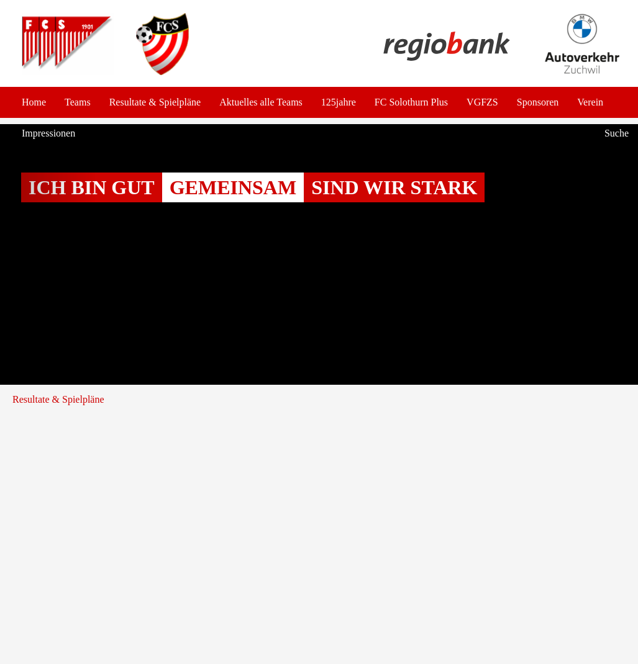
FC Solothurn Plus (411, 102)
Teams (78, 102)
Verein (590, 102)
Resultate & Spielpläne (155, 102)
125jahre (338, 102)
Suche (616, 133)
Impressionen (48, 133)
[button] (48, 254)
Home (34, 102)
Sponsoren (538, 102)
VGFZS (482, 102)
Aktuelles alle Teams (261, 102)
